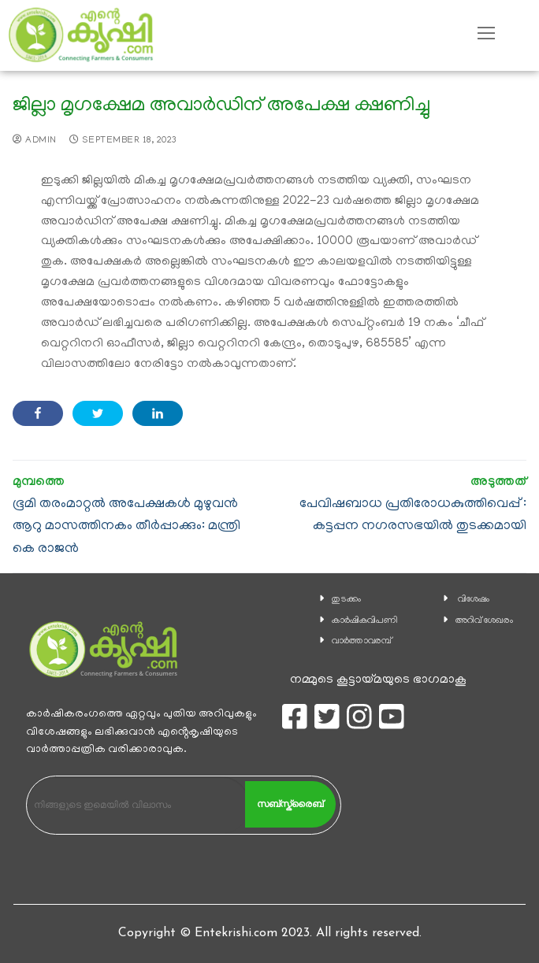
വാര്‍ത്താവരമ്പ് (362, 641)
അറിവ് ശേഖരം (484, 621)
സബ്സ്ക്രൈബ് (290, 803)
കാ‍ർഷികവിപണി (365, 621)
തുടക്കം (346, 599)
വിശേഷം (473, 599)
